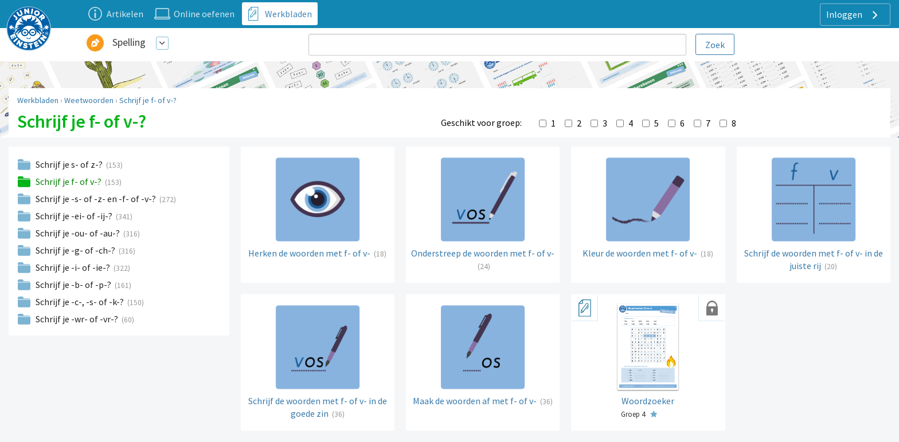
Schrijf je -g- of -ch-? (76, 250)
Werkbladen (37, 100)
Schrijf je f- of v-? (148, 100)
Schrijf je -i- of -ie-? (74, 267)
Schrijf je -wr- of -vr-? (78, 319)
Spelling (129, 42)
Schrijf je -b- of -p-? (74, 284)
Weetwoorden (89, 100)
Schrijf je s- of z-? (70, 164)
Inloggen (853, 15)
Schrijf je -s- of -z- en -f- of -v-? (97, 198)
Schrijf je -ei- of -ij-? (75, 216)
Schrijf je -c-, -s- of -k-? (81, 301)
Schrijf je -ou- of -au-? (79, 233)
